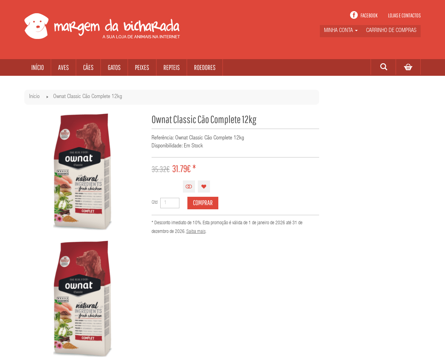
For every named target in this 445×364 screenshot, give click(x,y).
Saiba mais (195, 231)
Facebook (369, 15)
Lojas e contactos (404, 15)
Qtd (154, 202)
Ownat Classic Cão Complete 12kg (87, 97)
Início (34, 97)
